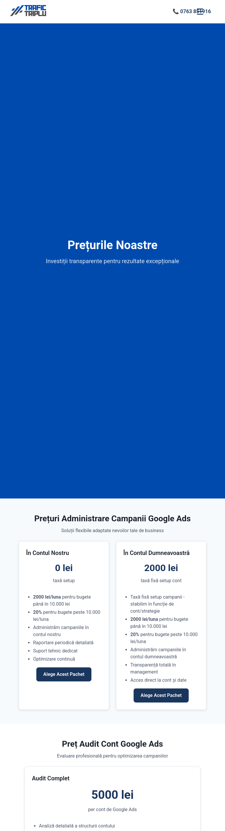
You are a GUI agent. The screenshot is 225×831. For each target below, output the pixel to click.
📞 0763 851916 (192, 11)
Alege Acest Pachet (63, 674)
